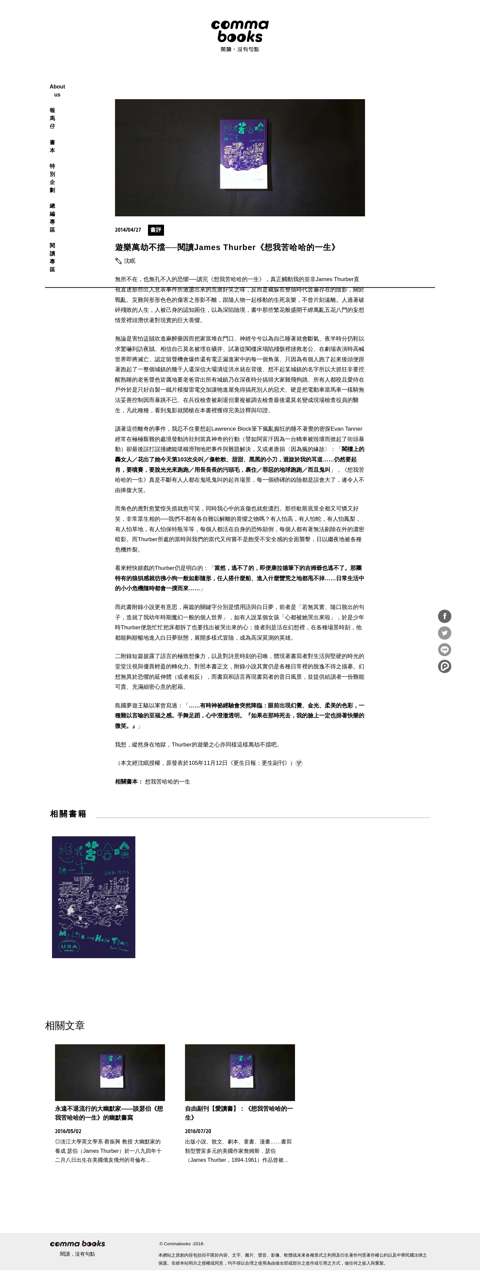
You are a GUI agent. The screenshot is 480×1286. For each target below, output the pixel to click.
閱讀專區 (316, 78)
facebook (382, 26)
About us (170, 78)
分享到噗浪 (444, 666)
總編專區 (284, 78)
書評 (156, 245)
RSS (367, 26)
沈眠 (129, 276)
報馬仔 (201, 78)
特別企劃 (252, 78)
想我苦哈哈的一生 (167, 797)
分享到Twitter (444, 633)
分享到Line (444, 649)
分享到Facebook (444, 616)
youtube (412, 26)
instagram (397, 26)
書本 (225, 78)
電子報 (427, 26)
